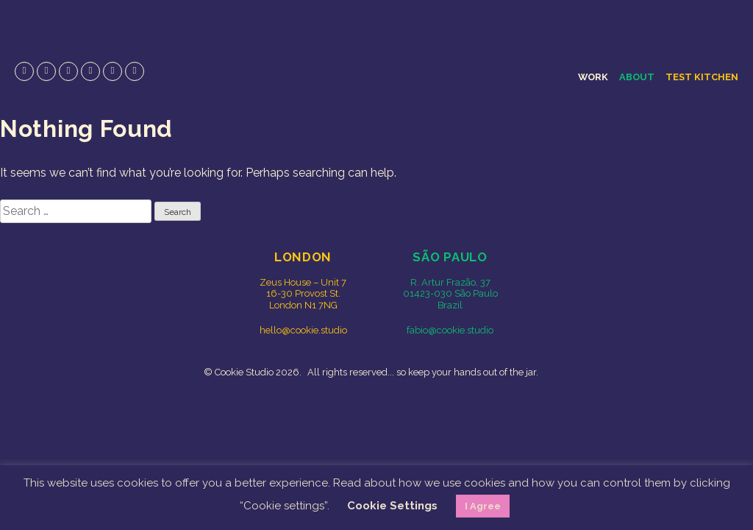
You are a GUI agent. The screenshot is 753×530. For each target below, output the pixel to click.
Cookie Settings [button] (392, 505)
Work (593, 76)
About (636, 76)
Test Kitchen (701, 76)
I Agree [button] (483, 506)
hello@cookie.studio (303, 330)
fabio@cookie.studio (450, 330)
